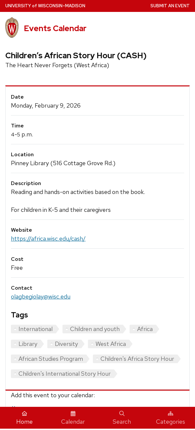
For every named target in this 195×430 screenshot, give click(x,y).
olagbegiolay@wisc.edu (40, 296)
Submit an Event (170, 6)
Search (122, 418)
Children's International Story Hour (65, 373)
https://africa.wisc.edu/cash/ (48, 238)
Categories (170, 418)
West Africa (111, 344)
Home (24, 418)
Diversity (66, 344)
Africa (145, 329)
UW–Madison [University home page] (45, 6)
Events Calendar (55, 28)
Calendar (73, 418)
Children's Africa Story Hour (137, 358)
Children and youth (95, 329)
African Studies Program (51, 358)
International (36, 329)
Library (28, 344)
